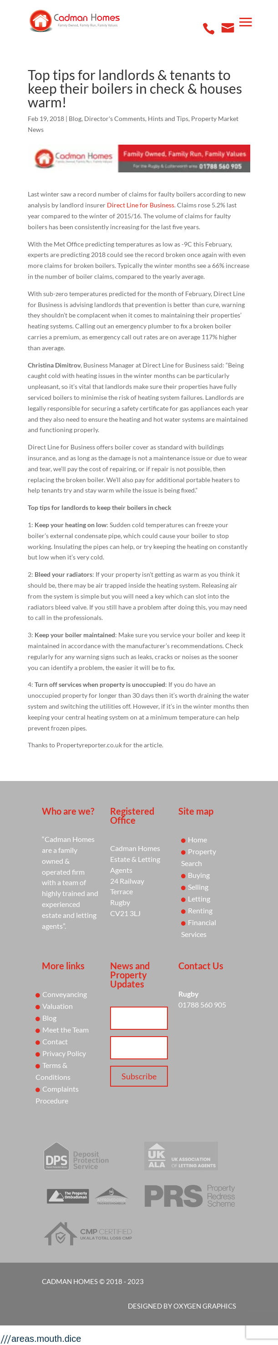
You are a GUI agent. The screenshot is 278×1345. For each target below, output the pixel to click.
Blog (75, 118)
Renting (200, 910)
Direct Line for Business (140, 205)
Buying (199, 875)
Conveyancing (64, 994)
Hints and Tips (168, 118)
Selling (198, 886)
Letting (199, 898)
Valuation (57, 1006)
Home (197, 839)
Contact (55, 1041)
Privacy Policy (64, 1053)
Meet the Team (65, 1029)
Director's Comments (114, 118)
